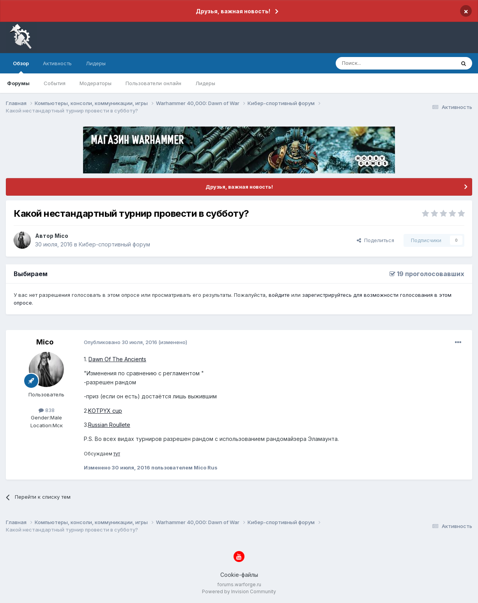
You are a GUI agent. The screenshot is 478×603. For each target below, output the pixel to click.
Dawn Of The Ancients (117, 359)
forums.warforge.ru (239, 584)
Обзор (21, 66)
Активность (57, 63)
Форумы (18, 83)
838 (47, 410)
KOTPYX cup (105, 410)
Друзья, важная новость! (233, 11)
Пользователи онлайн (153, 83)
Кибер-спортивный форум (114, 244)
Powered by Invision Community (239, 591)
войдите (279, 295)
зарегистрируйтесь (327, 295)
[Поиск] (377, 63)
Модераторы (96, 83)
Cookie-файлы (239, 574)
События (55, 83)
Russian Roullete (109, 424)
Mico (61, 235)
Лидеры (205, 83)
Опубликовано (120, 342)
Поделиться (375, 240)
